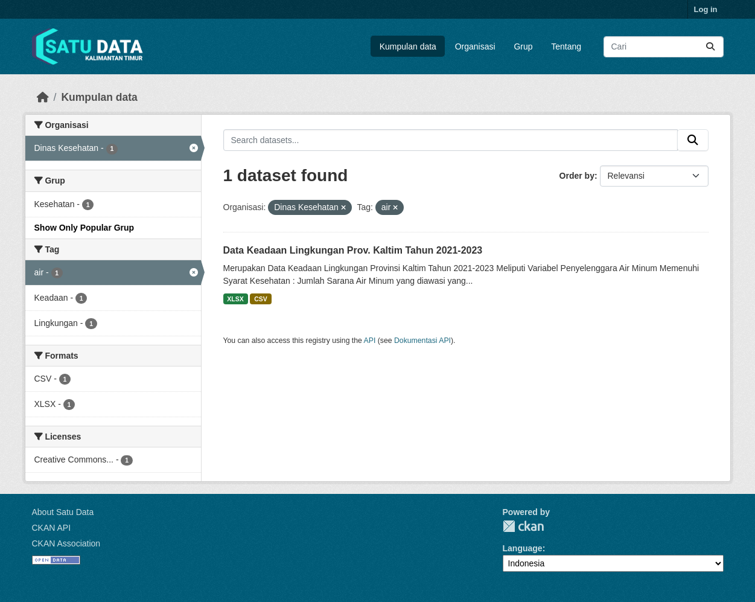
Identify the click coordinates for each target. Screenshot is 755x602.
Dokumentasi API (422, 340)
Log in (706, 9)
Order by (576, 176)
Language (523, 548)
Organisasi (475, 46)
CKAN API (51, 528)
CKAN (523, 526)
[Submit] (710, 46)
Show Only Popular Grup (84, 227)
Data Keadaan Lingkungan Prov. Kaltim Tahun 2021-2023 (353, 250)
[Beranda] (43, 97)
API (370, 340)
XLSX (235, 299)
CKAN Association (66, 543)
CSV (260, 299)
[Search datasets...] (664, 46)
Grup (523, 46)
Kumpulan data (408, 46)
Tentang (566, 46)
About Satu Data (63, 512)
